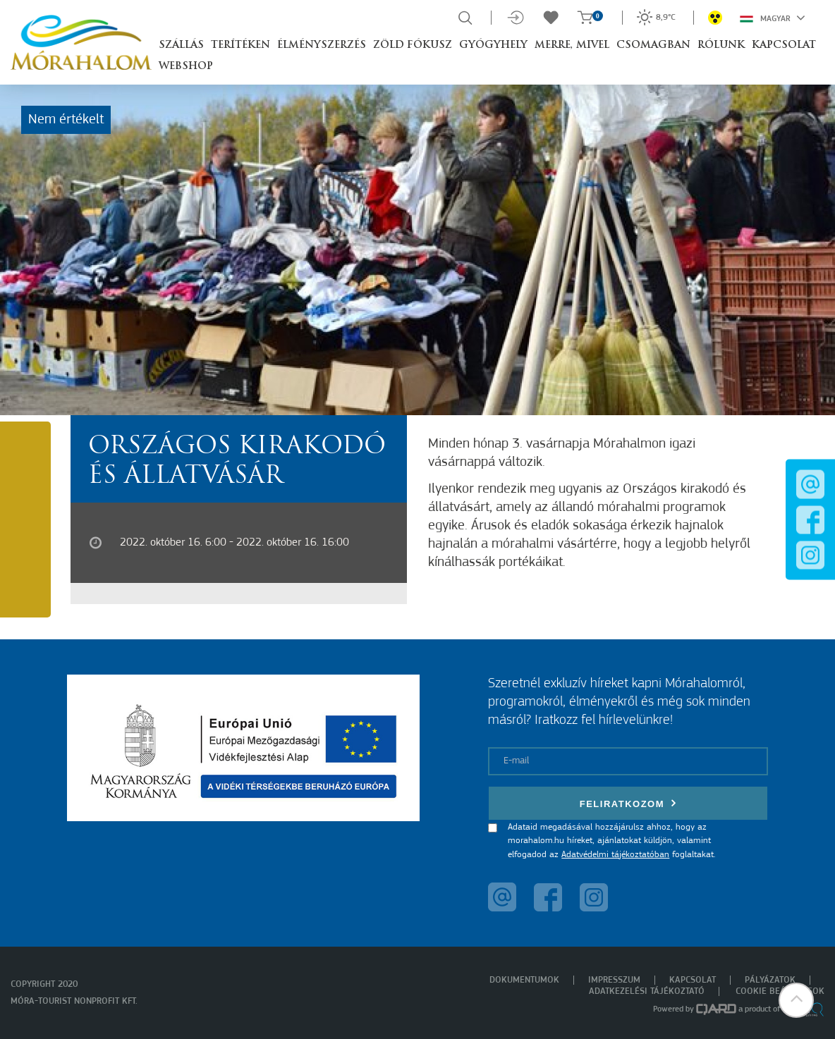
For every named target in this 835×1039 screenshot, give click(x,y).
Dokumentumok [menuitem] (524, 980)
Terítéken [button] (240, 45)
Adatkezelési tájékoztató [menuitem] (647, 991)
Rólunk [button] (721, 45)
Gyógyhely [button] (493, 45)
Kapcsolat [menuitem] (692, 980)
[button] (796, 1000)
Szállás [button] (181, 45)
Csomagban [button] (653, 45)
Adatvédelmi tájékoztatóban (615, 854)
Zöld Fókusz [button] (412, 45)
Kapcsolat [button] (784, 45)
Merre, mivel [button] (572, 45)
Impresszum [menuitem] (614, 980)
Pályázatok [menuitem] (770, 980)
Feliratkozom (628, 803)
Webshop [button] (186, 66)
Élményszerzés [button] (321, 45)
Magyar (772, 18)
